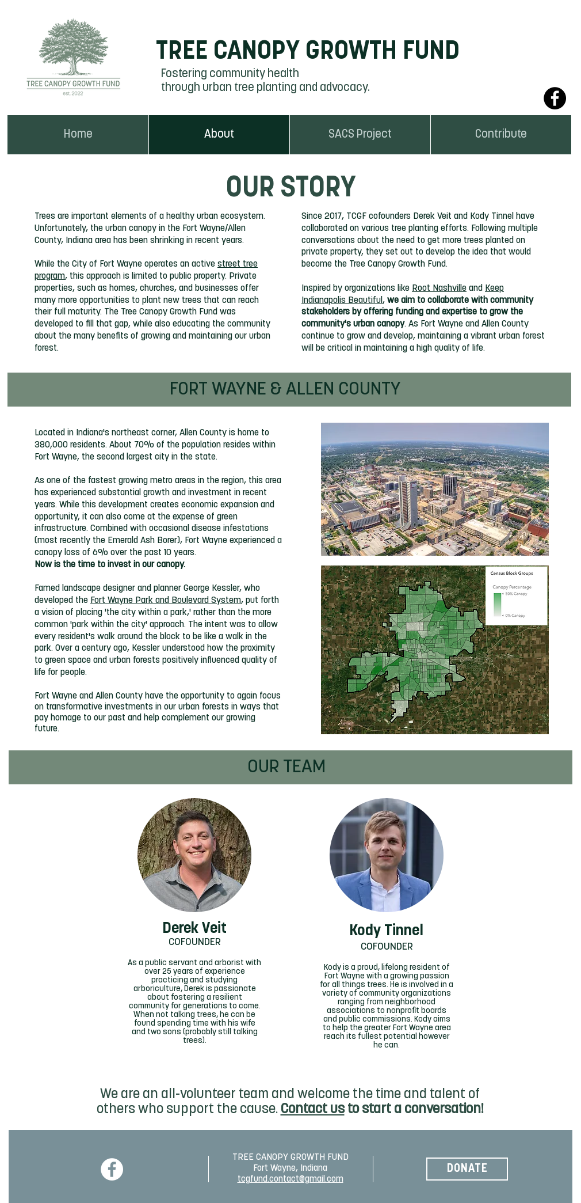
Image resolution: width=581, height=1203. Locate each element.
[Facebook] (555, 98)
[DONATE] (467, 1169)
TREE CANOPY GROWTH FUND (308, 52)
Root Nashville (439, 288)
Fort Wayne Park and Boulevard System (165, 600)
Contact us (313, 1110)
